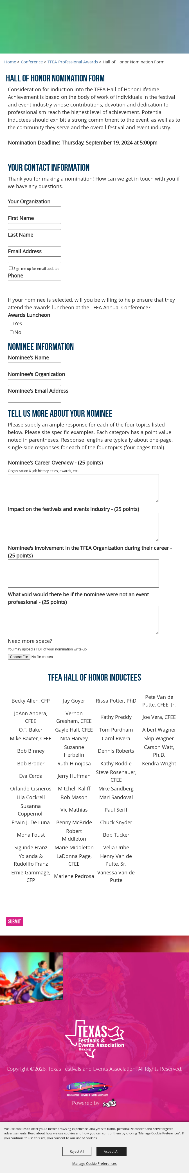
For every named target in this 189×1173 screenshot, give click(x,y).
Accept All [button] (111, 1151)
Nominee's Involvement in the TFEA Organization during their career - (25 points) (90, 552)
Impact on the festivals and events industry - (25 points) (73, 509)
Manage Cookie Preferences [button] (94, 1163)
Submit (14, 921)
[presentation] (47, 903)
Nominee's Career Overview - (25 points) (55, 462)
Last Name (20, 234)
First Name (21, 218)
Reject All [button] (77, 1151)
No (17, 332)
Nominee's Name (28, 357)
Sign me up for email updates (36, 268)
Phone (15, 275)
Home (10, 62)
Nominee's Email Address (38, 390)
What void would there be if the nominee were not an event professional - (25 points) (78, 598)
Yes (18, 323)
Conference (32, 62)
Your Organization (29, 201)
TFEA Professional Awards (73, 62)
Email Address (25, 251)
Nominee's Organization (36, 374)
